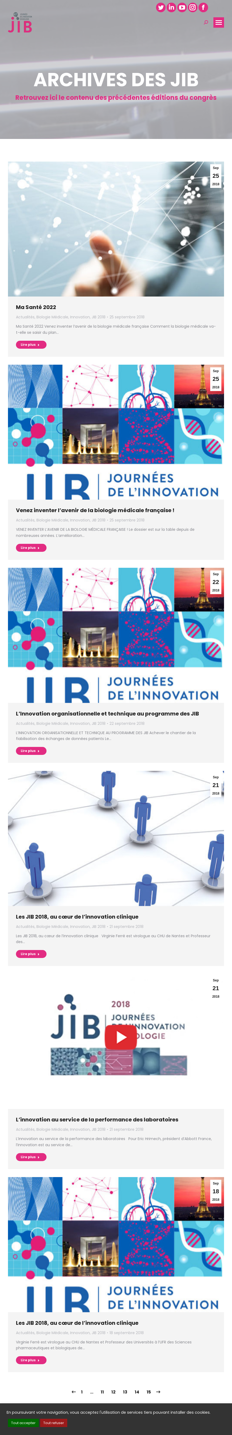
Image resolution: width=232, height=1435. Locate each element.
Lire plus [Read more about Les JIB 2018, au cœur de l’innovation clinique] (30, 954)
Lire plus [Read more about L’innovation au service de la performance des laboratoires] (30, 1157)
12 (113, 1392)
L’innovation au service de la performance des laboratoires (97, 1119)
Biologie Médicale (52, 317)
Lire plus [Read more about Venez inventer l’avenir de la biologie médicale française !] (30, 547)
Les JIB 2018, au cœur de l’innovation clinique (77, 916)
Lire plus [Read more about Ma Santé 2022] (30, 344)
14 (137, 1392)
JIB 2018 (99, 317)
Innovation (80, 317)
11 (102, 1392)
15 (149, 1392)
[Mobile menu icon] (218, 22)
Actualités (25, 317)
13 (125, 1392)
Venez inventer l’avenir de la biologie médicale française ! (95, 510)
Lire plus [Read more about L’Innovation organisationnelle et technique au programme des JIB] (30, 751)
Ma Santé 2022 (36, 307)
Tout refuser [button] (53, 1422)
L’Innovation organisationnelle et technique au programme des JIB (107, 713)
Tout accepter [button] (23, 1422)
